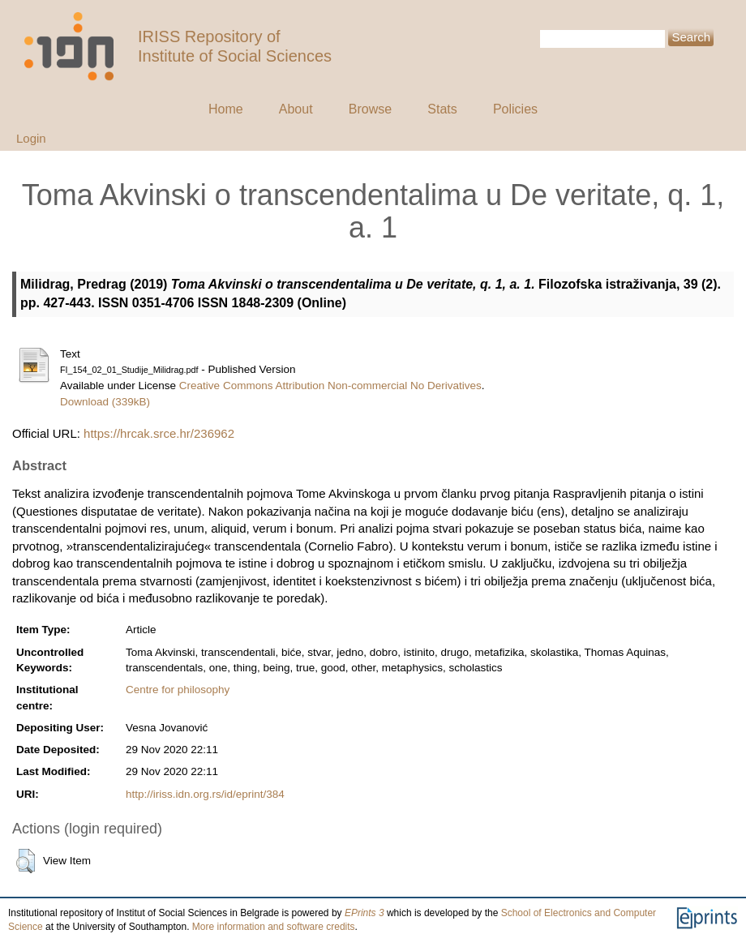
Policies (515, 109)
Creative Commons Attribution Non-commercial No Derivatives (330, 385)
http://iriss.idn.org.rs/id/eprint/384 (205, 794)
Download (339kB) (105, 402)
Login (31, 138)
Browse (370, 109)
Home (225, 109)
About (296, 109)
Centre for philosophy (177, 689)
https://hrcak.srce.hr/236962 (159, 433)
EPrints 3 (364, 913)
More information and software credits (273, 926)
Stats (442, 109)
